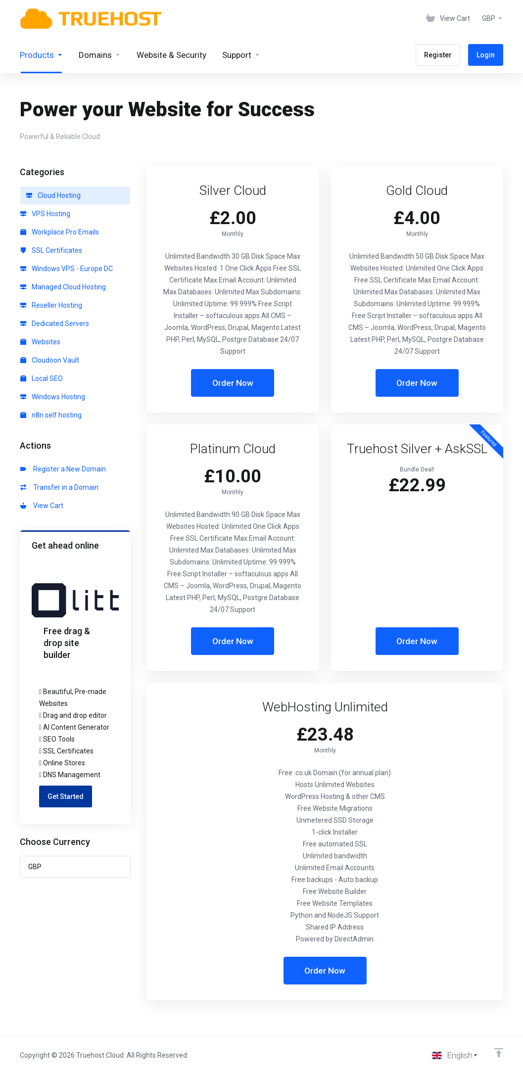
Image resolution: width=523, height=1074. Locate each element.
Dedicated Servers (54, 323)
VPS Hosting (45, 214)
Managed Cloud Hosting (63, 287)
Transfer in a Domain (59, 487)
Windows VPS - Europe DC (66, 269)
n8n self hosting (51, 415)
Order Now (232, 383)
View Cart (41, 506)
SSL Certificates (51, 250)
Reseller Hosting (51, 305)
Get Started (66, 796)
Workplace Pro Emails (59, 232)
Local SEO (41, 378)
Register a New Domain (63, 469)
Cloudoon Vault (49, 360)
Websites (40, 342)
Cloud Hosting (53, 195)
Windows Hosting (52, 397)
